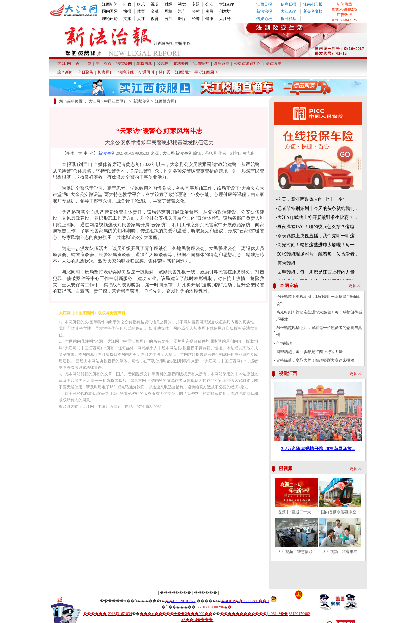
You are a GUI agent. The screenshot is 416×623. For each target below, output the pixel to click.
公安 (209, 4)
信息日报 (288, 4)
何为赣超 (284, 343)
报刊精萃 (288, 18)
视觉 (182, 4)
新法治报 (264, 11)
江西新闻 (110, 4)
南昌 (209, 11)
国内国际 (110, 11)
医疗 (182, 18)
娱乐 (141, 4)
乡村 (196, 11)
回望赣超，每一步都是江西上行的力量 (309, 352)
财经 (168, 4)
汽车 (182, 11)
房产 (168, 18)
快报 (127, 11)
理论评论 (110, 18)
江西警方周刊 (166, 101)
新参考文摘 (313, 11)
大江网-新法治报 (176, 153)
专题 (196, 4)
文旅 (127, 18)
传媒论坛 (264, 18)
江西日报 (264, 4)
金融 (155, 11)
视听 (155, 4)
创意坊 (225, 11)
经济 (196, 18)
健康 (209, 18)
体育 (141, 11)
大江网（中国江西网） (107, 101)
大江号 (225, 18)
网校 (168, 11)
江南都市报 (313, 4)
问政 (127, 4)
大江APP (226, 4)
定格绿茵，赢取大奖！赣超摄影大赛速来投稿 (315, 360)
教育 (155, 18)
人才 (141, 18)
